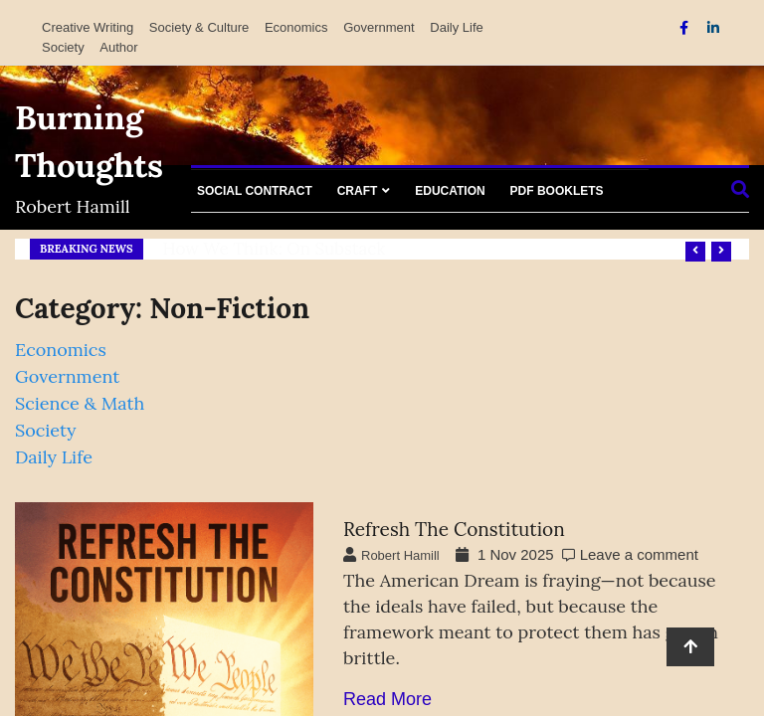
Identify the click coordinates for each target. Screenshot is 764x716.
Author (118, 47)
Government (379, 27)
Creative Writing (87, 27)
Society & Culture (199, 27)
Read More (387, 699)
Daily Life (456, 27)
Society (63, 47)
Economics (296, 27)
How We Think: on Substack (274, 249)
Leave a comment (639, 554)
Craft (357, 191)
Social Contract (254, 191)
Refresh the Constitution (454, 529)
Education (449, 191)
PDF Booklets (557, 191)
